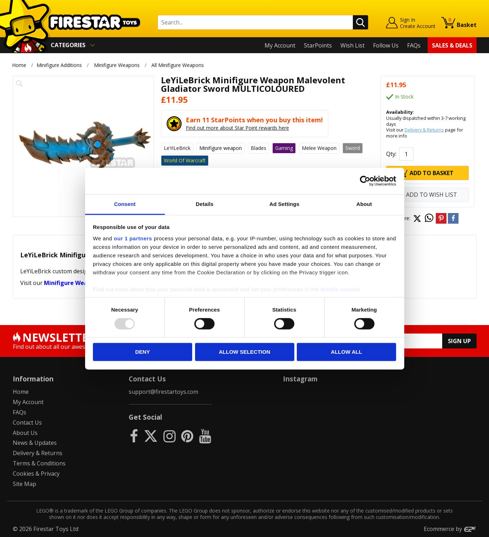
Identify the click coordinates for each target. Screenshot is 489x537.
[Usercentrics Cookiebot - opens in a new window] (365, 180)
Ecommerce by (450, 529)
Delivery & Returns (424, 130)
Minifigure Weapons (117, 65)
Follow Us (386, 45)
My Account (280, 45)
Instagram (300, 378)
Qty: (391, 154)
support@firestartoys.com (163, 392)
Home (19, 65)
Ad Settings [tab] (284, 204)
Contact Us (27, 422)
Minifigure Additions (59, 65)
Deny (142, 352)
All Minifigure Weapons (177, 65)
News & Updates (35, 443)
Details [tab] (204, 204)
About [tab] (364, 204)
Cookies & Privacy (36, 473)
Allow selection (244, 352)
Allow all (346, 352)
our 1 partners (133, 238)
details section (340, 289)
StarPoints (318, 45)
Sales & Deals (452, 45)
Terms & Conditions (39, 463)
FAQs (414, 45)
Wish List (352, 45)
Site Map (24, 484)
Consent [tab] (125, 204)
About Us (25, 433)
